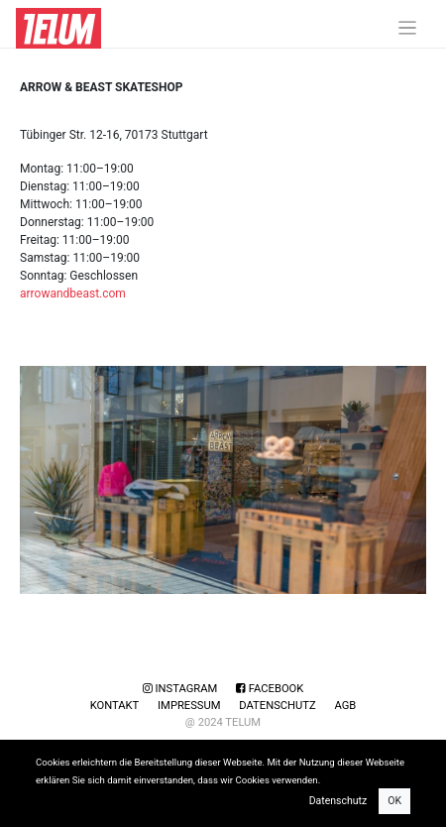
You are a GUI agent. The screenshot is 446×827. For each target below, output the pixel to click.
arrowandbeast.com (73, 293)
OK (394, 800)
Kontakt (115, 705)
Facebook (269, 688)
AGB (345, 705)
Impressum (189, 705)
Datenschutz (277, 705)
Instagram (180, 688)
